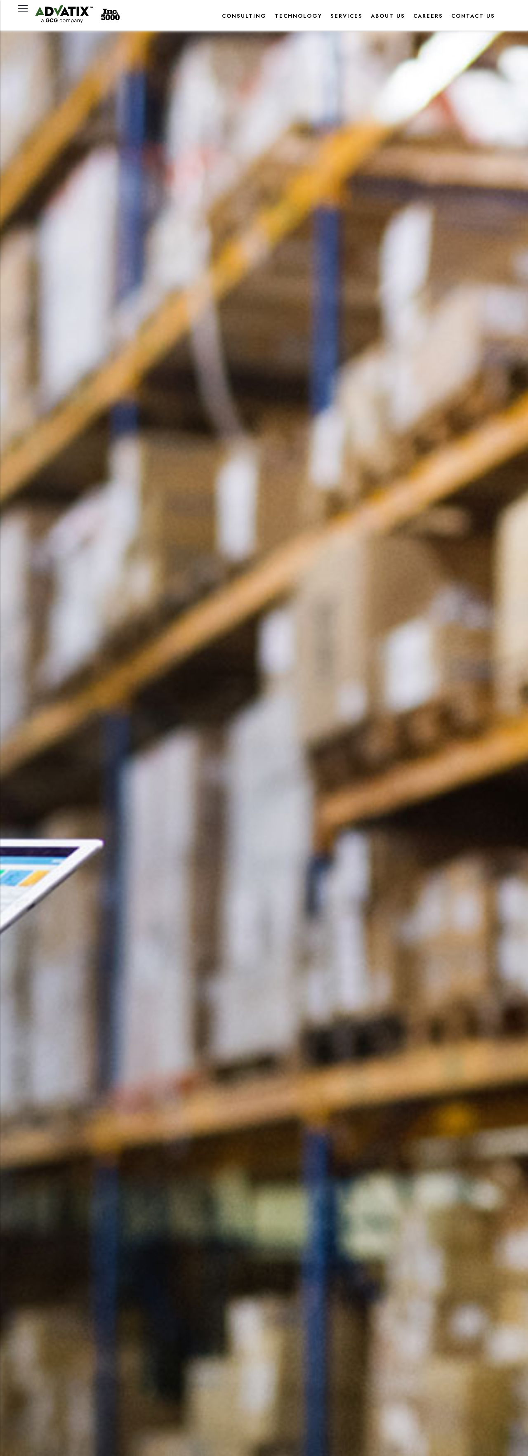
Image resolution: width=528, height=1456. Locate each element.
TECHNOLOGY (298, 16)
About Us (388, 16)
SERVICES (346, 16)
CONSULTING (244, 16)
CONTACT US (473, 16)
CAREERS (428, 16)
